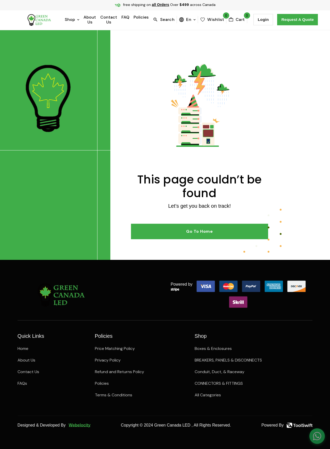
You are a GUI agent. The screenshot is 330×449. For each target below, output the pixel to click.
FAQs (22, 383)
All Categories (208, 395)
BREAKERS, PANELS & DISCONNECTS (228, 360)
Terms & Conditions (113, 395)
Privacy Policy (108, 360)
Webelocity (79, 425)
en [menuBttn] (187, 19)
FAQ (125, 17)
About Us (90, 20)
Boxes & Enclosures (213, 348)
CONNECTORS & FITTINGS (219, 383)
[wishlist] (212, 19)
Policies (141, 17)
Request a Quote (297, 19)
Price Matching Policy (115, 348)
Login (263, 19)
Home (23, 348)
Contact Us (108, 20)
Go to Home (199, 231)
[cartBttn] (236, 19)
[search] (165, 19)
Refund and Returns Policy (119, 371)
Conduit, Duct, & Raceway (219, 371)
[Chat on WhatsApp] (317, 436)
